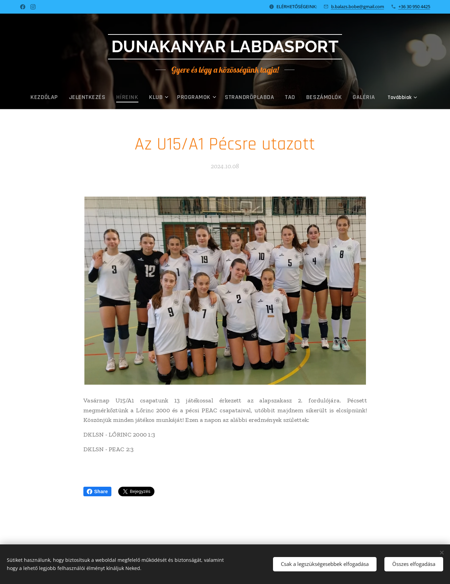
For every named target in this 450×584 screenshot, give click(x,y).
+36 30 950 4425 (414, 6)
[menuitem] (63, 97)
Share (97, 491)
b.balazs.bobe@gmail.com (357, 6)
